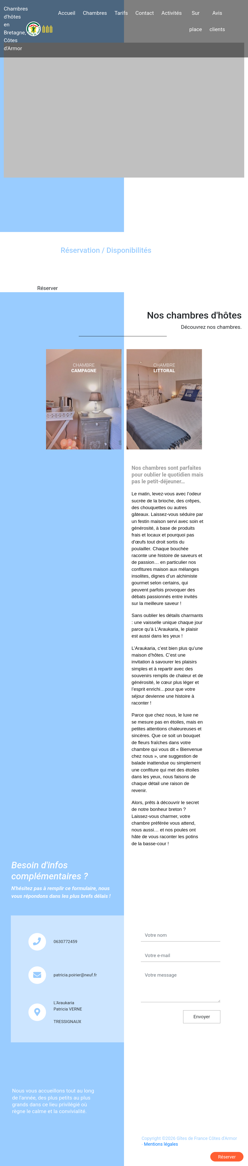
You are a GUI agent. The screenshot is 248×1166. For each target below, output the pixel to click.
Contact (144, 13)
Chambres (95, 13)
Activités (171, 13)
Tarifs (121, 13)
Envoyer (201, 1017)
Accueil (66, 13)
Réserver (227, 1156)
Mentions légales (161, 1144)
